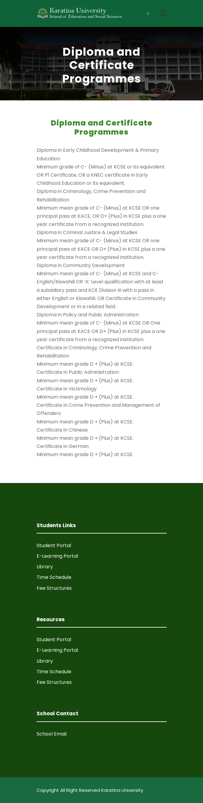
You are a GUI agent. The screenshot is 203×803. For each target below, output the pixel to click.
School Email (52, 733)
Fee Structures (54, 588)
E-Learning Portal (57, 556)
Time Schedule (54, 577)
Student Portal (54, 545)
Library (45, 566)
